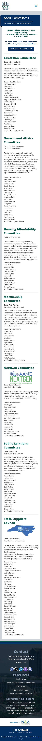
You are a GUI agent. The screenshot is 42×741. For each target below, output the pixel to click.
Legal (21, 739)
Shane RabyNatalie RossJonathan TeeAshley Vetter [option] (9, 425)
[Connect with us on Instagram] (25, 669)
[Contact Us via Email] (30, 669)
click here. (32, 44)
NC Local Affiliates (21, 690)
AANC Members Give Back (21, 693)
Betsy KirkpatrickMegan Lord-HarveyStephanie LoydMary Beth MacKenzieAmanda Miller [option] (12, 415)
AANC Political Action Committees (21, 682)
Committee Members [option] (12, 403)
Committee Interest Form (21, 49)
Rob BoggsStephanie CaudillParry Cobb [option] (10, 407)
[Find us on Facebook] (12, 669)
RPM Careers (21, 686)
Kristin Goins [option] (14, 436)
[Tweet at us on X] (16, 669)
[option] (12, 415)
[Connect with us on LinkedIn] (21, 669)
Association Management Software (21, 731)
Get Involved (21, 679)
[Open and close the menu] (24, 6)
